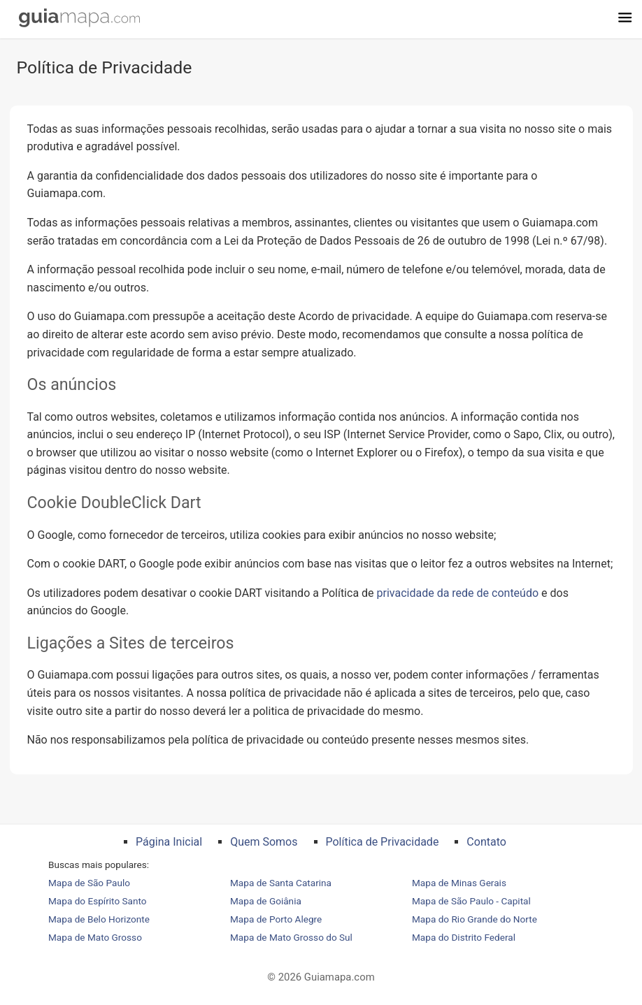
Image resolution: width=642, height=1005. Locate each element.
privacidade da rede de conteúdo (458, 593)
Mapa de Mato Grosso (95, 937)
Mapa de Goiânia (265, 900)
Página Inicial (169, 841)
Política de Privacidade (382, 841)
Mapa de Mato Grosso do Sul (291, 937)
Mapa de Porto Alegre (276, 919)
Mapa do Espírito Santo (97, 900)
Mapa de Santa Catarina (280, 882)
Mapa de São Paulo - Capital (471, 900)
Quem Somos (263, 841)
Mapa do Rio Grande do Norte (474, 919)
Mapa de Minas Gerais (459, 882)
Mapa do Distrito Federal (463, 937)
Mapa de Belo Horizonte (99, 919)
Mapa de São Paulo (89, 882)
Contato (486, 841)
